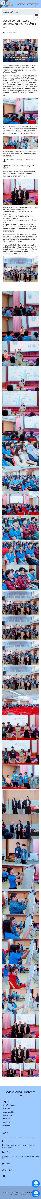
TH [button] (36, 16)
